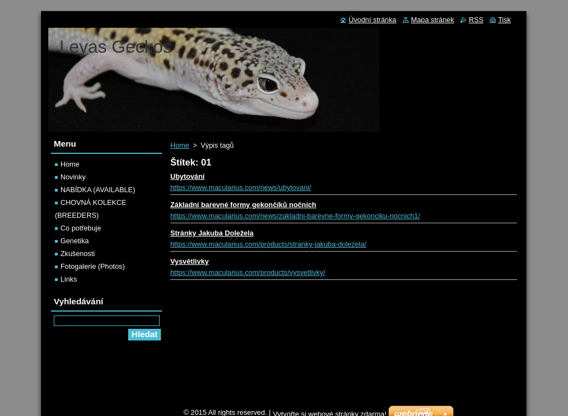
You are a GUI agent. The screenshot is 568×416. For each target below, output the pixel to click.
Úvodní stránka (372, 20)
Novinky (73, 177)
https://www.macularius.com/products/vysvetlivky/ (247, 272)
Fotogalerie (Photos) (92, 266)
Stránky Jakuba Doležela (211, 233)
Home (179, 145)
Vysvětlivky (189, 261)
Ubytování (187, 176)
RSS (476, 20)
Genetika (74, 241)
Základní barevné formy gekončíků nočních (243, 205)
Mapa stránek (432, 20)
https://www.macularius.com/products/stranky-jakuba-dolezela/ (268, 244)
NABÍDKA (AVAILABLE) (97, 190)
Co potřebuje (80, 228)
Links (68, 279)
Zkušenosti (77, 253)
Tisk (504, 20)
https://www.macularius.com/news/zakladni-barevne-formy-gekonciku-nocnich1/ (295, 216)
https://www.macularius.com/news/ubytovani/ (240, 187)
